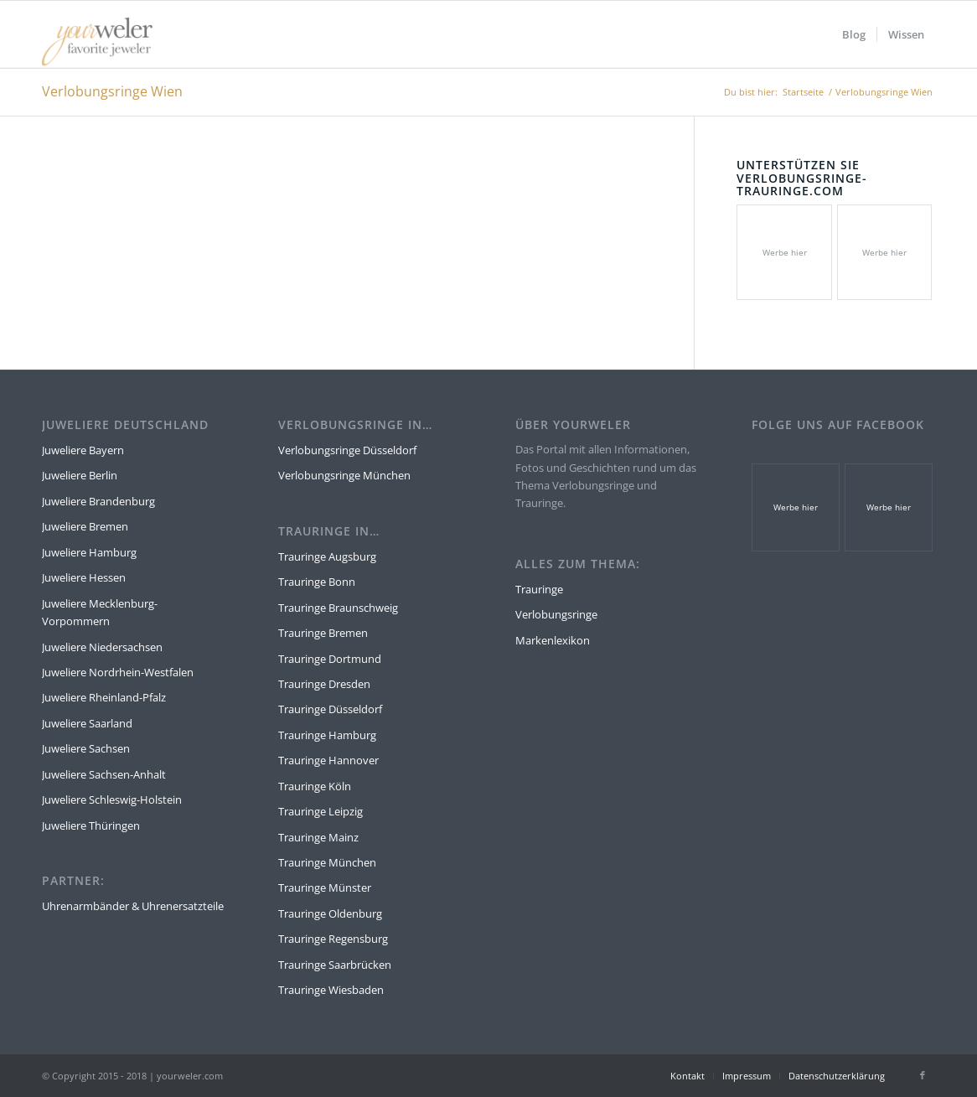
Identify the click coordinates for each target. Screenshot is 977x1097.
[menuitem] (853, 34)
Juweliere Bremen (85, 526)
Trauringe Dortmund (329, 658)
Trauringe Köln (314, 786)
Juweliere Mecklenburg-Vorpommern (100, 612)
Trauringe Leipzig (320, 811)
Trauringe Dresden (324, 683)
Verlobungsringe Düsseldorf (347, 450)
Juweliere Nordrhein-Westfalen (118, 672)
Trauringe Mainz (318, 837)
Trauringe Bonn (316, 581)
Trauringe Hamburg (327, 735)
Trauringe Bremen (323, 632)
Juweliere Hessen (84, 577)
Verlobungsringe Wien (112, 91)
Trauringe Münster (324, 887)
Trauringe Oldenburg (330, 913)
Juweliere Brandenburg (98, 501)
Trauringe (539, 589)
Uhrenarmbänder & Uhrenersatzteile (133, 905)
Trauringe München (327, 862)
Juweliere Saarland (87, 723)
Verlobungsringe (556, 614)
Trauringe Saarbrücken (334, 964)
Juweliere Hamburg (89, 552)
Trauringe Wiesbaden (331, 989)
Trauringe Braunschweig (338, 607)
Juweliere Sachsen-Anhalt (104, 774)
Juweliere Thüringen (91, 825)
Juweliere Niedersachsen (102, 647)
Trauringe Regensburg (333, 938)
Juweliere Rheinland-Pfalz (104, 697)
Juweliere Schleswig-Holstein (112, 799)
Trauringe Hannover (328, 760)
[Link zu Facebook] (922, 1075)
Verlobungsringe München (344, 475)
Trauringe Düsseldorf (330, 709)
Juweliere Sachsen (86, 748)
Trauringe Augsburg (327, 556)
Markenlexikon (552, 640)
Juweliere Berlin (79, 475)
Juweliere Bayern (83, 450)
